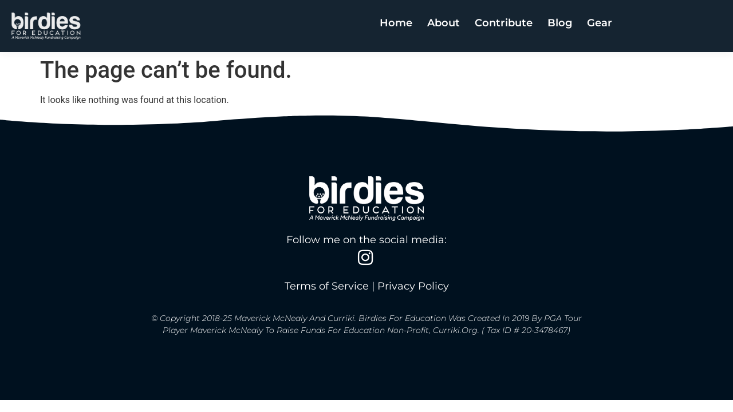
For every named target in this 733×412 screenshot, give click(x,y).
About (443, 21)
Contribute (504, 21)
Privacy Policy (413, 286)
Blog (559, 21)
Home (396, 21)
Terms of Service (327, 286)
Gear (599, 21)
